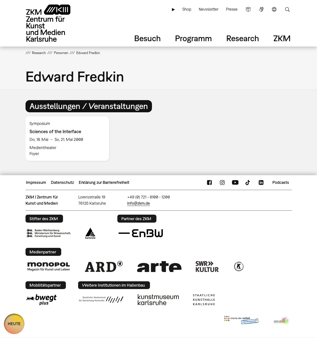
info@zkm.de (138, 203)
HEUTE (14, 323)
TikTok (248, 182)
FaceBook (209, 182)
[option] (69, 138)
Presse (232, 9)
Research (242, 38)
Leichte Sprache (248, 9)
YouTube (235, 182)
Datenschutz (62, 182)
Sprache (274, 9)
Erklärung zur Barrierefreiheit (104, 182)
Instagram (222, 182)
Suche (287, 9)
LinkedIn (261, 182)
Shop (186, 9)
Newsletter (209, 9)
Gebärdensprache (261, 9)
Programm (193, 38)
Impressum (36, 182)
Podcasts (280, 182)
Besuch (147, 38)
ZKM (282, 38)
